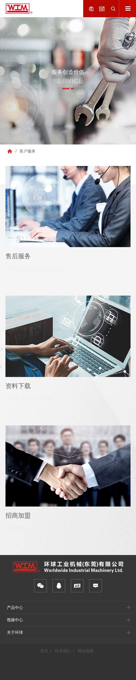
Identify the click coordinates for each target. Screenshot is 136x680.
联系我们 (63, 650)
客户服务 (28, 151)
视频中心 (15, 620)
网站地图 (85, 650)
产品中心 (15, 607)
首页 (44, 650)
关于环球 (15, 632)
